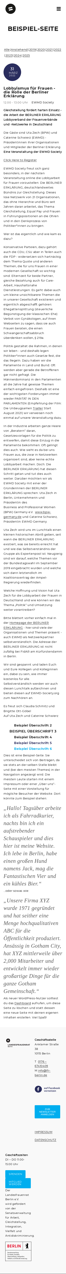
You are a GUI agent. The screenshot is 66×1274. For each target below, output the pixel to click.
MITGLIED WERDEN (15, 1183)
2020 (41, 49)
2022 (57, 49)
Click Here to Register (20, 160)
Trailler (38, 408)
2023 (9, 55)
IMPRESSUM (43, 1132)
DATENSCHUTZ (45, 1140)
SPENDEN (15, 1174)
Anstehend (19, 49)
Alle (7, 49)
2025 (26, 55)
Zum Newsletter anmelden (47, 1112)
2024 (17, 55)
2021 (49, 49)
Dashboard (22, 1003)
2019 (32, 49)
